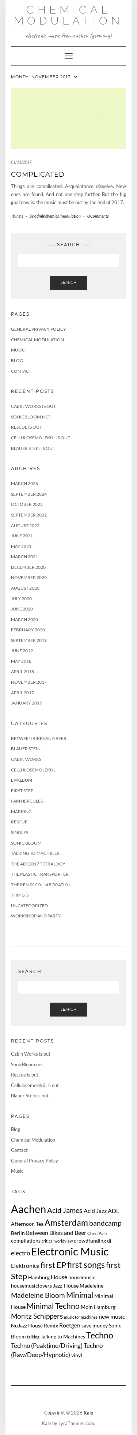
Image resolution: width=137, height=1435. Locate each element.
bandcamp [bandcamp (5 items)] (105, 1223)
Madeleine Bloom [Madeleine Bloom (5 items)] (38, 1295)
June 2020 (22, 609)
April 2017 (22, 692)
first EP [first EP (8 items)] (53, 1265)
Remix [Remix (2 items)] (51, 1325)
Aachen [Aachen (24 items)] (28, 1208)
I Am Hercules (27, 801)
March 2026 (24, 483)
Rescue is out (26, 427)
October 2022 (27, 504)
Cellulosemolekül (33, 770)
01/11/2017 (21, 161)
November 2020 (29, 577)
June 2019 (22, 650)
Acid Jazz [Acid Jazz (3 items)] (95, 1210)
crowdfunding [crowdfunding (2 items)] (90, 1240)
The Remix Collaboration (41, 884)
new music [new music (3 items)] (112, 1316)
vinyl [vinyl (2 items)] (76, 1355)
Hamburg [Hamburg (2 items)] (39, 1277)
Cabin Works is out (33, 406)
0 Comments (98, 216)
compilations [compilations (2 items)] (26, 1240)
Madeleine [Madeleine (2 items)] (91, 1285)
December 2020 (28, 567)
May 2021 (21, 546)
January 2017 (26, 703)
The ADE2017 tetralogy (38, 864)
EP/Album (21, 780)
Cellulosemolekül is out (40, 437)
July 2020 (21, 598)
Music (18, 350)
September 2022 (29, 515)
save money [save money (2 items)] (94, 1325)
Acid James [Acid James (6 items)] (65, 1210)
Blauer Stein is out (33, 448)
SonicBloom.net (30, 417)
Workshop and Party (36, 916)
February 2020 (28, 629)
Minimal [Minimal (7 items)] (79, 1294)
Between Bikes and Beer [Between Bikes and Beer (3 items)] (56, 1232)
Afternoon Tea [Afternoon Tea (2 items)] (27, 1224)
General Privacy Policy (38, 329)
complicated (38, 174)
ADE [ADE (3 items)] (113, 1210)
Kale (88, 1413)
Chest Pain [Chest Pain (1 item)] (97, 1233)
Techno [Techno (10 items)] (99, 1335)
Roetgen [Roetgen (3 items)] (69, 1325)
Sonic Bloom (26, 843)
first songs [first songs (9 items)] (86, 1265)
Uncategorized (29, 905)
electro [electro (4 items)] (20, 1253)
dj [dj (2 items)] (109, 1240)
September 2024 (29, 494)
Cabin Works (26, 759)
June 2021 (22, 535)
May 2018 (21, 661)
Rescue (19, 821)
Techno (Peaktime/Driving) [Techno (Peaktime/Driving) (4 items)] (47, 1345)
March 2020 (24, 619)
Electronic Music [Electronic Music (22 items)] (70, 1251)
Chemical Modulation (68, 15)
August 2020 (25, 588)
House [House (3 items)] (59, 1276)
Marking (21, 811)
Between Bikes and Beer (38, 738)
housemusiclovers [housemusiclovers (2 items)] (31, 1285)
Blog (17, 360)
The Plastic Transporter (40, 874)
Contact (21, 371)
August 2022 (25, 525)
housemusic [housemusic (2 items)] (81, 1277)
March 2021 (24, 556)
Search (68, 282)
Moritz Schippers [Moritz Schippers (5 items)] (37, 1316)
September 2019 (29, 640)
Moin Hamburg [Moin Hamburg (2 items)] (98, 1307)
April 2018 (22, 671)
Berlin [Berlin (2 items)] (18, 1233)
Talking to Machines (35, 853)
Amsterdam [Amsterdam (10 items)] (66, 1222)
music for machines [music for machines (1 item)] (81, 1317)
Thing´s (17, 216)
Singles (19, 832)
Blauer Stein (26, 748)
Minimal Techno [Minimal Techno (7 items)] (53, 1305)
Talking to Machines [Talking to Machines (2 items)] (63, 1336)
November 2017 (29, 682)
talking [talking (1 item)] (33, 1336)
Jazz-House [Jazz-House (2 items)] (66, 1285)
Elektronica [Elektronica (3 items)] (25, 1265)
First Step (22, 790)
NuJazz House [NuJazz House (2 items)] (27, 1325)
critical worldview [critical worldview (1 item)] (57, 1241)
